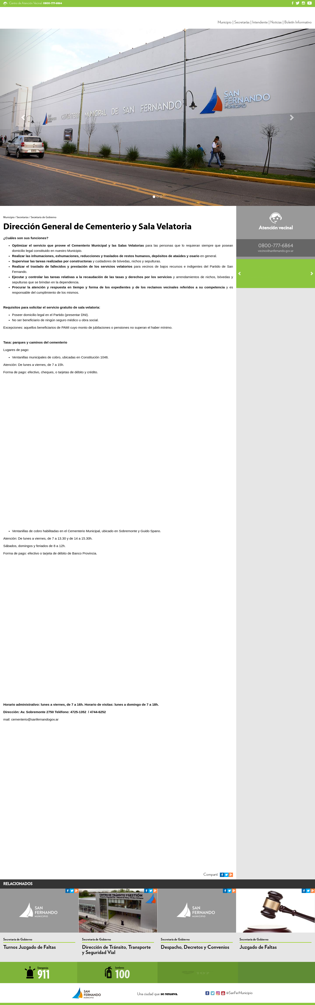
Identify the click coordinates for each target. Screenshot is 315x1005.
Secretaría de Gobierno (17, 939)
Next (309, 273)
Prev (241, 273)
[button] (23, 117)
